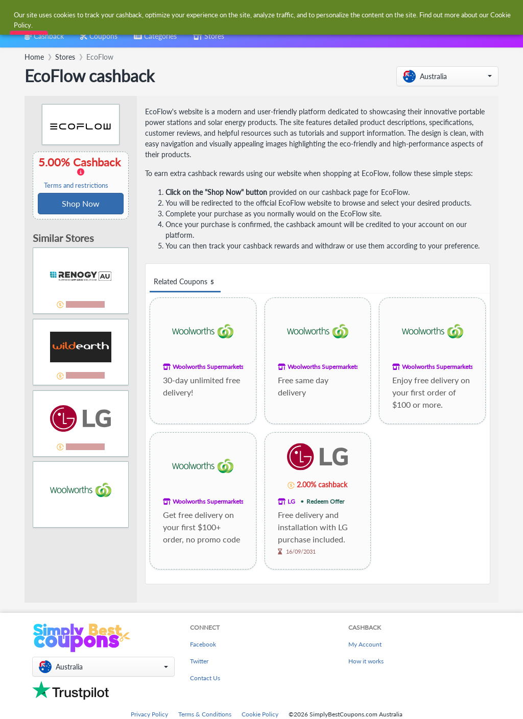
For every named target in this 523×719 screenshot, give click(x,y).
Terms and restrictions (76, 185)
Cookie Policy (260, 714)
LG (291, 501)
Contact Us (205, 678)
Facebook (203, 644)
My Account (365, 644)
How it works (366, 661)
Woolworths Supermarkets (208, 366)
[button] (447, 76)
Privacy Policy (149, 714)
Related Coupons (185, 282)
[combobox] (245, 14)
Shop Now (81, 203)
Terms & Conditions (204, 714)
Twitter (199, 661)
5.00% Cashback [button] (81, 172)
